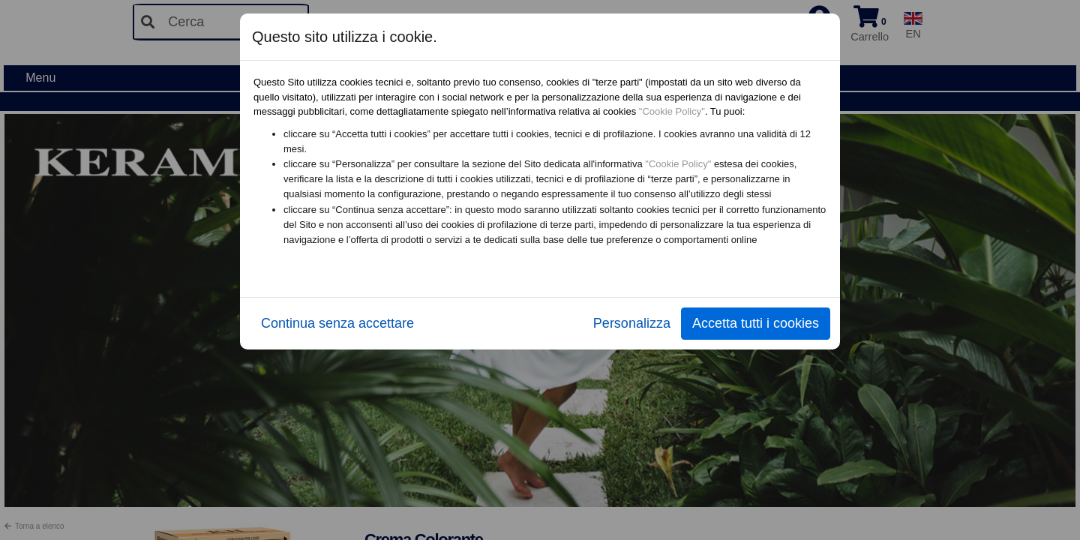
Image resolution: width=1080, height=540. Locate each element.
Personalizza (631, 323)
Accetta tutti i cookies (755, 323)
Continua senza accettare (337, 323)
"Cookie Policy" (672, 111)
